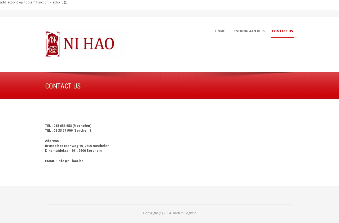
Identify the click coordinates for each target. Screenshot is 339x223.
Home (220, 31)
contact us (282, 31)
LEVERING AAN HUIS (248, 31)
